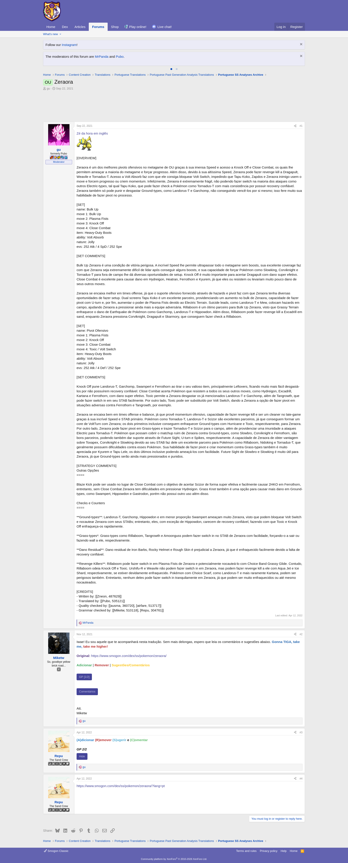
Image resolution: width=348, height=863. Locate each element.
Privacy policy (268, 851)
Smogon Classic (56, 851)
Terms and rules (246, 851)
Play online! (137, 27)
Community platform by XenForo (174, 859)
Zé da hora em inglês (92, 133)
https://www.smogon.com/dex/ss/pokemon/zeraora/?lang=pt (121, 786)
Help (284, 851)
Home (50, 27)
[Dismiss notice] (301, 44)
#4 (301, 778)
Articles (80, 27)
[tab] (171, 69)
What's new (50, 34)
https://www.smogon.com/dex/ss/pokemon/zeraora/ (128, 656)
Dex (65, 27)
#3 (301, 732)
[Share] (295, 126)
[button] (60, 34)
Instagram (69, 45)
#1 (301, 125)
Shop (115, 27)
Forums (98, 27)
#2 (301, 634)
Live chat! (165, 27)
